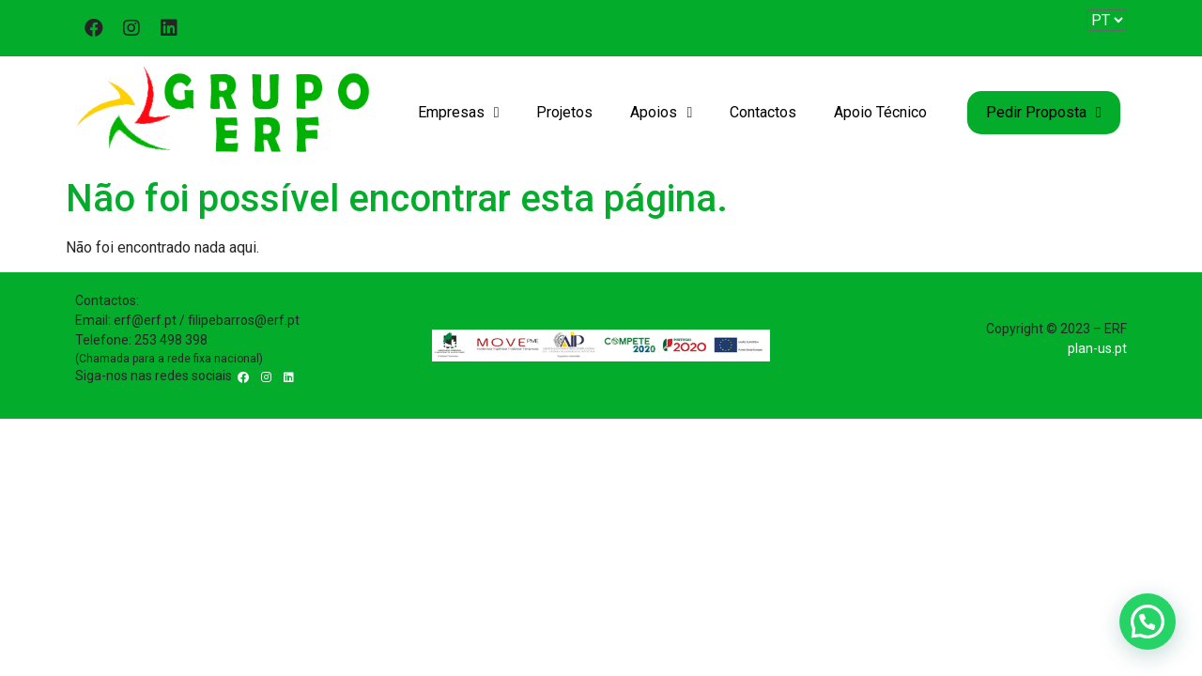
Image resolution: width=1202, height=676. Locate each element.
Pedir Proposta (1044, 113)
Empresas (459, 113)
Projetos (564, 112)
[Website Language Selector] (1106, 20)
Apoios (661, 113)
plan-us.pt (1097, 348)
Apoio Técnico (880, 112)
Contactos (763, 112)
